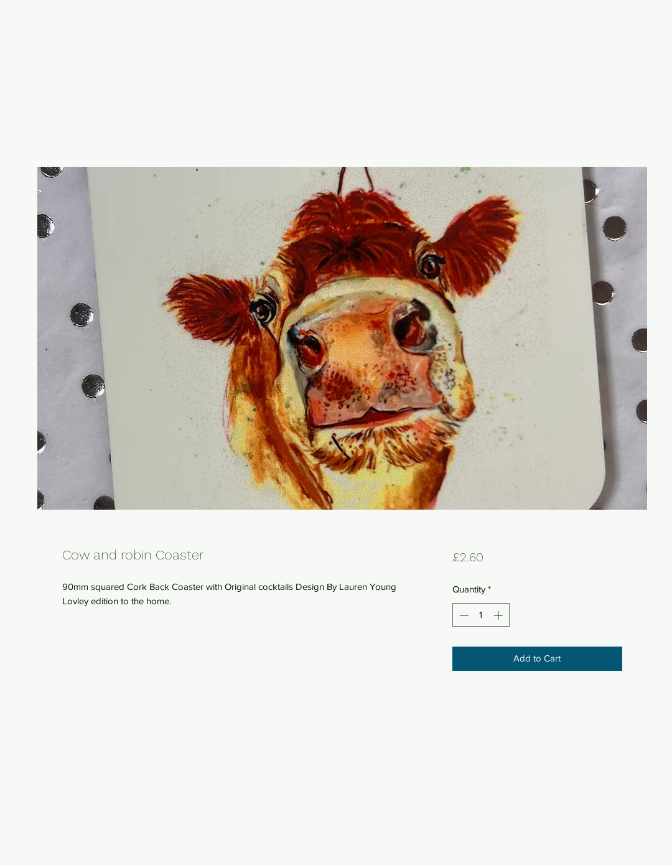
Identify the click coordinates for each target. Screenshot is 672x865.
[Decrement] (462, 615)
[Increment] (499, 615)
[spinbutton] (480, 615)
